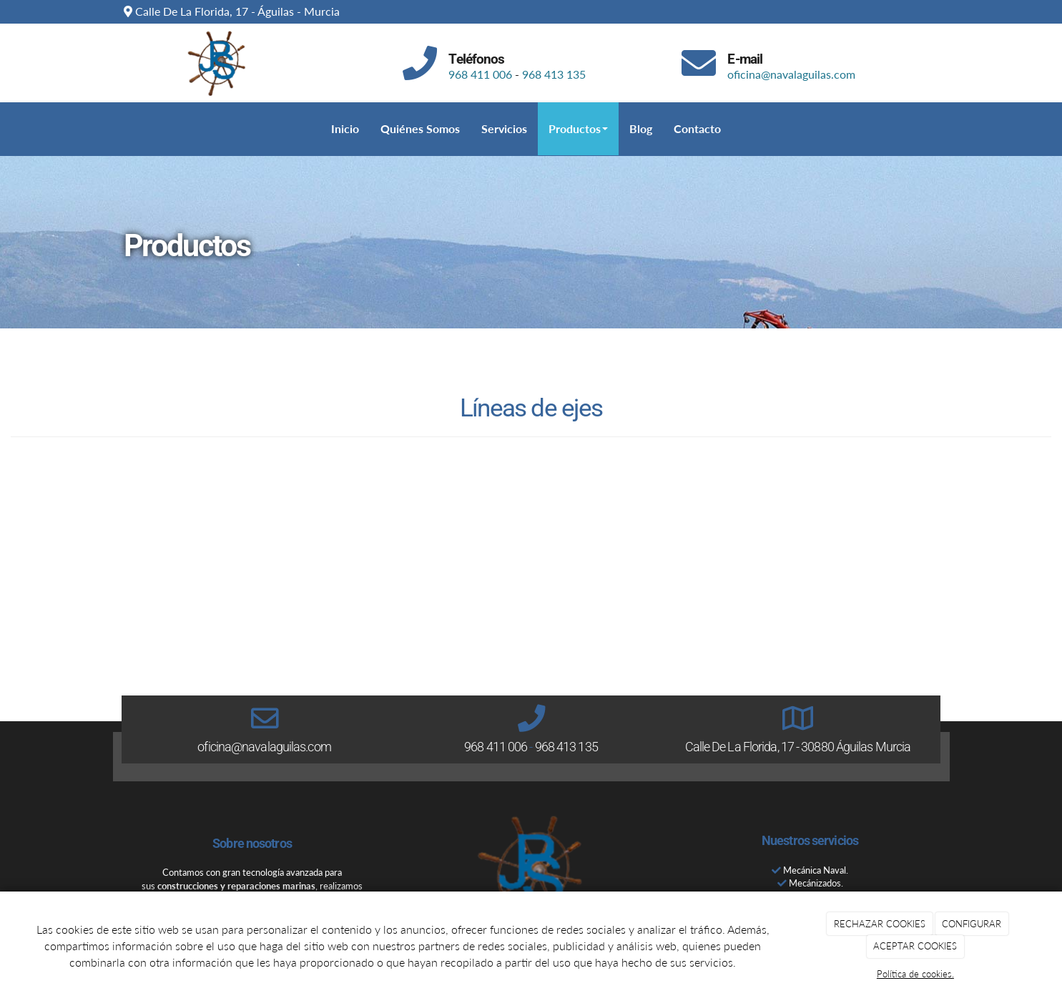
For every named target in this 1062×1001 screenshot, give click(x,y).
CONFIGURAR (971, 923)
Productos (578, 128)
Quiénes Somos (420, 128)
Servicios (504, 128)
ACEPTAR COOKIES (915, 946)
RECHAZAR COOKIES (879, 923)
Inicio (345, 128)
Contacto (697, 128)
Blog (640, 128)
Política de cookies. (915, 974)
